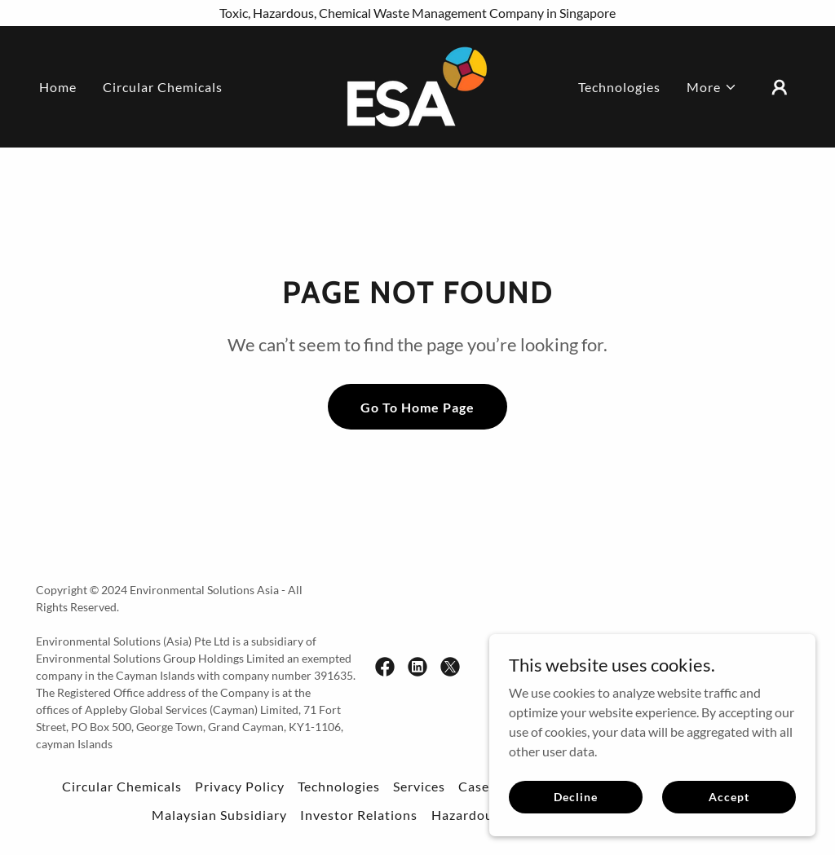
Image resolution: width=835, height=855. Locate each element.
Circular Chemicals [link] (163, 87)
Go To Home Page (417, 407)
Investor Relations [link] (359, 814)
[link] (417, 85)
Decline (575, 797)
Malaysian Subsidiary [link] (219, 814)
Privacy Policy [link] (240, 786)
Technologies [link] (619, 87)
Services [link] (419, 786)
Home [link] (58, 87)
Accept (729, 797)
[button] (712, 87)
